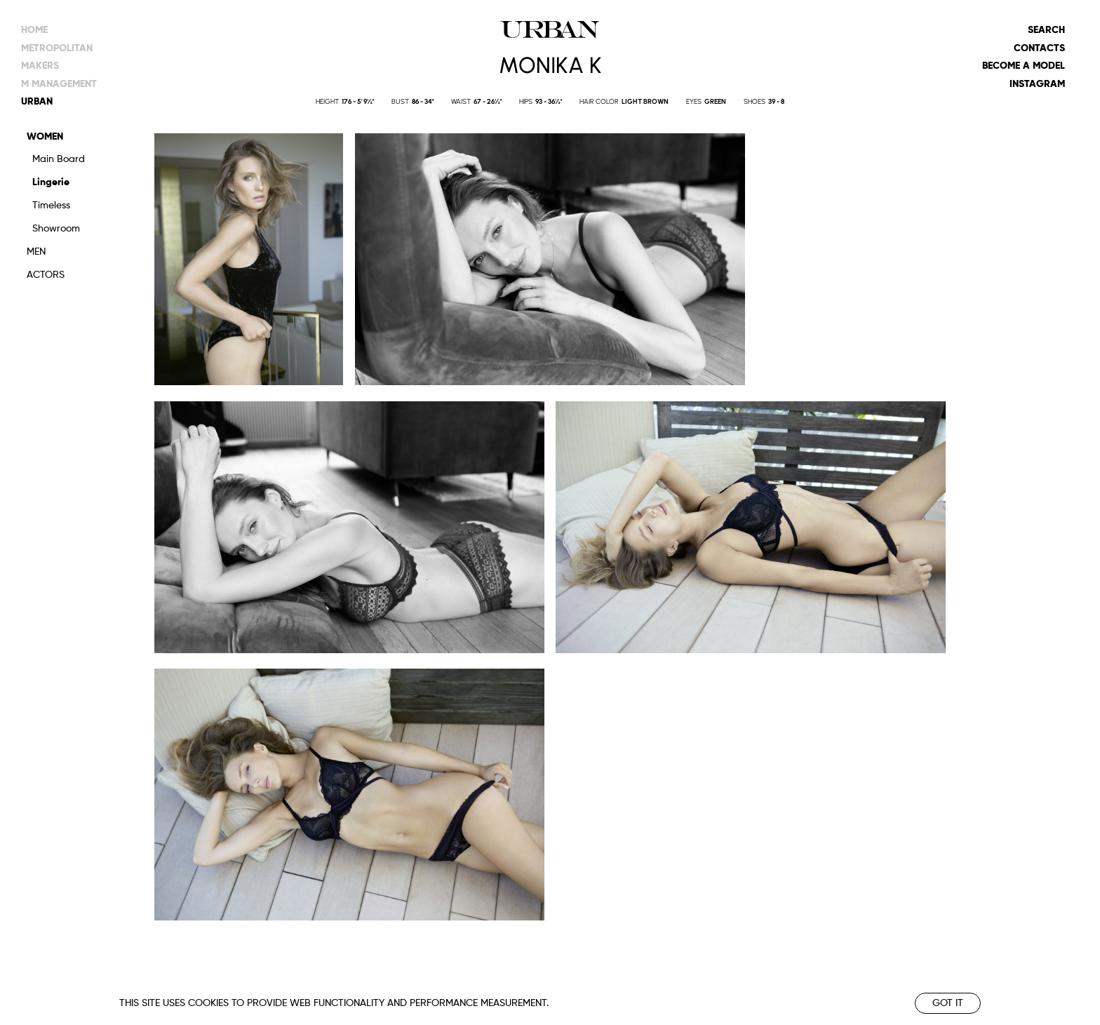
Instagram (1037, 84)
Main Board (58, 159)
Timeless (51, 205)
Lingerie (50, 182)
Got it (947, 1003)
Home (34, 30)
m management (59, 84)
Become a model (1023, 66)
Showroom (56, 229)
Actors (46, 275)
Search (1046, 30)
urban (37, 102)
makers (40, 66)
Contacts (1039, 48)
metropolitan (57, 48)
